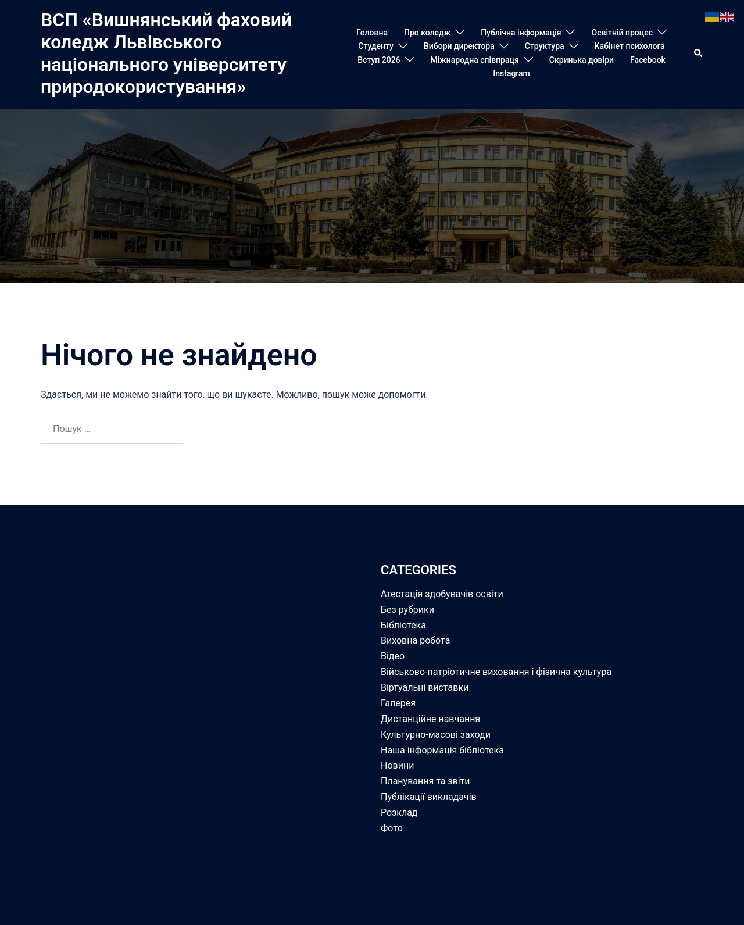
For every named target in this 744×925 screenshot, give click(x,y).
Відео (393, 656)
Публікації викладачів (429, 796)
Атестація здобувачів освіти (442, 593)
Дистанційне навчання (430, 718)
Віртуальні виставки (424, 687)
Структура (544, 46)
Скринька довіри (581, 60)
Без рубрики (407, 609)
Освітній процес (622, 32)
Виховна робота (415, 640)
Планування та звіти (425, 781)
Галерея (398, 703)
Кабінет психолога (630, 46)
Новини (397, 765)
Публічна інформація (521, 32)
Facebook (648, 60)
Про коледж (427, 32)
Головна (372, 32)
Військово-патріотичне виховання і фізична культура (496, 671)
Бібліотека (403, 625)
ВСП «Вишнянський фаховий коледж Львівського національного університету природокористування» (166, 53)
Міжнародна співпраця (475, 60)
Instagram (511, 73)
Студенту (376, 46)
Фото (392, 828)
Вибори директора (459, 46)
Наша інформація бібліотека (442, 750)
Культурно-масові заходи (436, 734)
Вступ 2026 (378, 60)
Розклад (399, 812)
